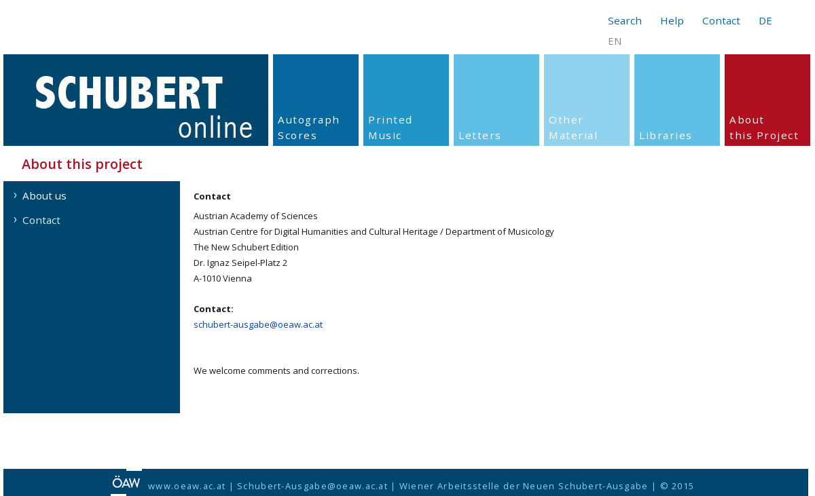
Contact (721, 20)
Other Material (573, 127)
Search (625, 20)
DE (765, 20)
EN (615, 40)
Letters (480, 135)
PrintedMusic (390, 127)
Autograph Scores (309, 127)
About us (44, 195)
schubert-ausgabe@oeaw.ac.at (258, 324)
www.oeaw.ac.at (186, 486)
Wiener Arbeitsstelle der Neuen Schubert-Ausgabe (524, 486)
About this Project (764, 127)
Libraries (666, 135)
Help (672, 20)
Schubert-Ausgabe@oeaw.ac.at (312, 486)
